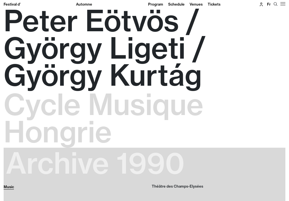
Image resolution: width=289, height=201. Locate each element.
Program (155, 4)
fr (269, 4)
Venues (196, 4)
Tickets (214, 4)
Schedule (176, 4)
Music (9, 187)
